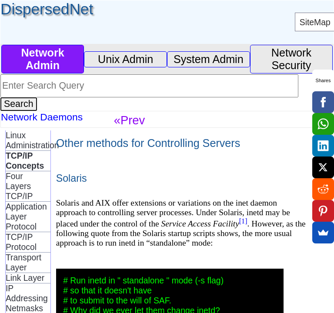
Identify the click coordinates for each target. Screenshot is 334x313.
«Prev (129, 120)
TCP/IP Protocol (21, 242)
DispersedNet (46, 8)
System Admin (209, 59)
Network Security (291, 59)
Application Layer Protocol (26, 216)
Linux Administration (28, 140)
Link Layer (25, 278)
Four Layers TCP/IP (19, 186)
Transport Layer (23, 262)
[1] (243, 221)
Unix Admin (125, 59)
